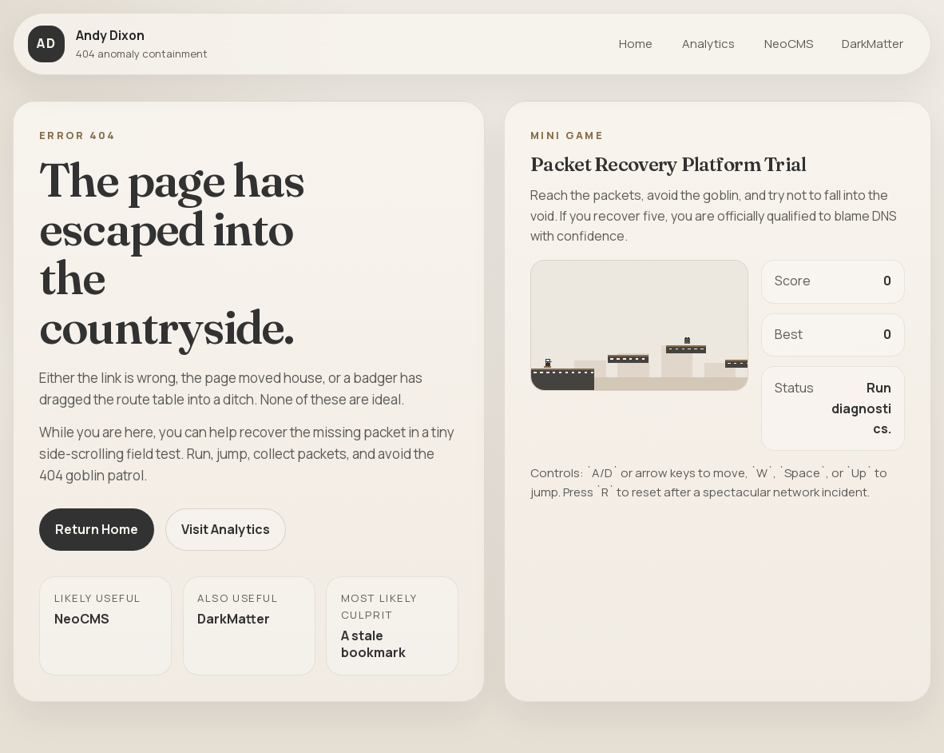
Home (635, 43)
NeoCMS (788, 43)
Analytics (708, 43)
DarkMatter (872, 43)
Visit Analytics (225, 529)
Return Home (96, 529)
